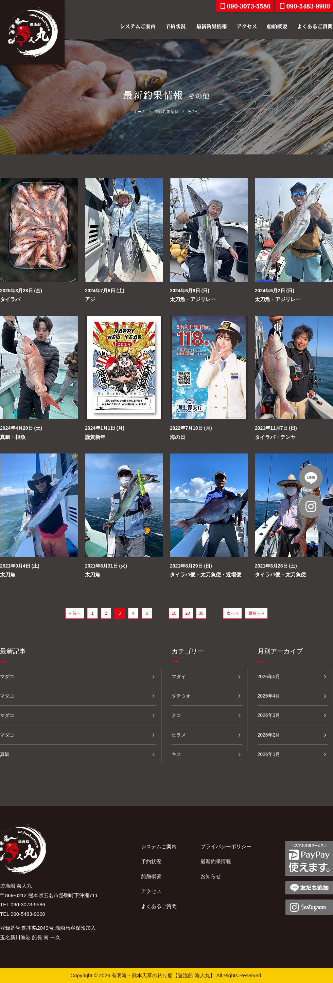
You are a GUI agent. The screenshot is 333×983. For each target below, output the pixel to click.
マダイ (179, 676)
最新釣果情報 (215, 861)
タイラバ (10, 299)
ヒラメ (179, 735)
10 (174, 613)
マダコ (7, 676)
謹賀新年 (95, 437)
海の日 (177, 437)
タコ (176, 715)
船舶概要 (151, 876)
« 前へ (75, 613)
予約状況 (151, 861)
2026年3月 (269, 715)
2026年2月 (269, 735)
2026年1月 (269, 754)
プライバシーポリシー (225, 846)
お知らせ (210, 876)
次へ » (232, 613)
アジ (90, 299)
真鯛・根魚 (12, 437)
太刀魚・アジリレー (193, 299)
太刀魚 (7, 574)
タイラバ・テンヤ (275, 437)
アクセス (151, 891)
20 (187, 613)
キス (176, 754)
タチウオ (181, 696)
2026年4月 (269, 696)
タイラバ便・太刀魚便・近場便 (205, 574)
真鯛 (5, 754)
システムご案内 (159, 846)
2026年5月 (269, 676)
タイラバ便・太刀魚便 (280, 574)
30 (201, 613)
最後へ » (256, 613)
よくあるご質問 (159, 906)
